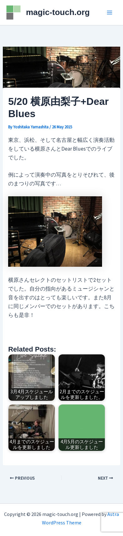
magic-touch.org (58, 12)
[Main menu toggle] (110, 12)
